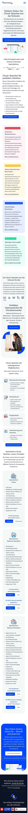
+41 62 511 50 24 (17, 783)
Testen (18, 594)
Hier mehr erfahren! (13, 327)
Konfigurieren (10, 521)
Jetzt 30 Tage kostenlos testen (10, 116)
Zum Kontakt (16, 787)
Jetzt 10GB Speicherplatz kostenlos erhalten (14, 40)
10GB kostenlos (18, 521)
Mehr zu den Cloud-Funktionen (13, 444)
